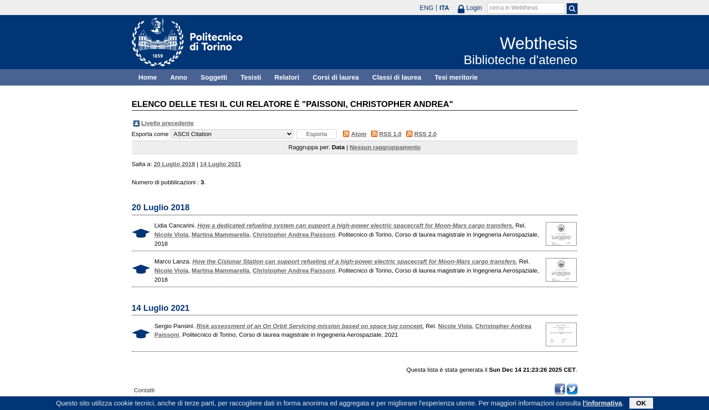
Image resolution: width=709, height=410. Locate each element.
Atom (359, 134)
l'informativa (602, 404)
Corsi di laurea (335, 77)
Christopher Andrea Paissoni (293, 234)
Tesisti (251, 77)
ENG (426, 8)
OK (641, 404)
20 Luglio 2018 (174, 164)
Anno (178, 77)
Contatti (144, 390)
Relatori (287, 77)
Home (147, 77)
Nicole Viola (172, 234)
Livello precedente (167, 123)
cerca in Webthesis (514, 8)
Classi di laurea (397, 77)
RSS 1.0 (390, 134)
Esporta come (150, 134)
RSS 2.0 (425, 134)
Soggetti (214, 77)
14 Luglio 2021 (220, 164)
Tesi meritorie (456, 77)
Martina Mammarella (220, 234)
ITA (444, 8)
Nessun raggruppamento (385, 147)
